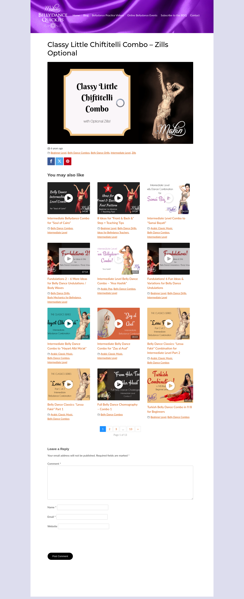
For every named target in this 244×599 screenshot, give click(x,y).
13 (130, 429)
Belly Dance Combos (79, 152)
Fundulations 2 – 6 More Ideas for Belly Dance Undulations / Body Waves (67, 283)
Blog (85, 15)
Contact (194, 15)
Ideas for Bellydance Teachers (113, 232)
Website (52, 526)
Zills (134, 152)
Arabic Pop (106, 288)
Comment (54, 463)
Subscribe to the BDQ (174, 15)
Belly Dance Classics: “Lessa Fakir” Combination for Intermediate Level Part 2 (165, 348)
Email (51, 516)
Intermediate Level (121, 152)
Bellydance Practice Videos (108, 15)
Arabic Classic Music (161, 228)
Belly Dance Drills (100, 152)
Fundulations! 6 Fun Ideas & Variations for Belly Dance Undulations (165, 283)
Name (51, 507)
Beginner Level (59, 152)
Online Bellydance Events (142, 15)
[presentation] (73, 541)
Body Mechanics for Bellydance (64, 297)
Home (76, 15)
